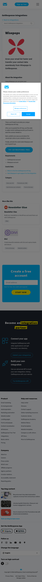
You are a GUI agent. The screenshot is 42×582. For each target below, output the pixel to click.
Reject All (13, 114)
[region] (21, 101)
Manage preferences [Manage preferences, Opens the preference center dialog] (20, 108)
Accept (28, 114)
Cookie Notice (22, 101)
